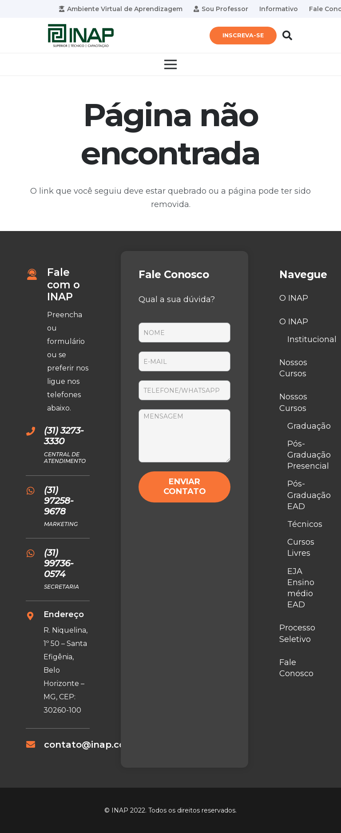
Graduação (309, 426)
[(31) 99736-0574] (35, 553)
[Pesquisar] (287, 35)
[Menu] (170, 64)
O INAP (293, 298)
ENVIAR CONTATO (184, 486)
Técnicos (304, 524)
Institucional (312, 339)
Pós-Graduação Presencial (309, 455)
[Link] (81, 36)
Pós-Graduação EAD (309, 495)
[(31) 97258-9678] (35, 490)
